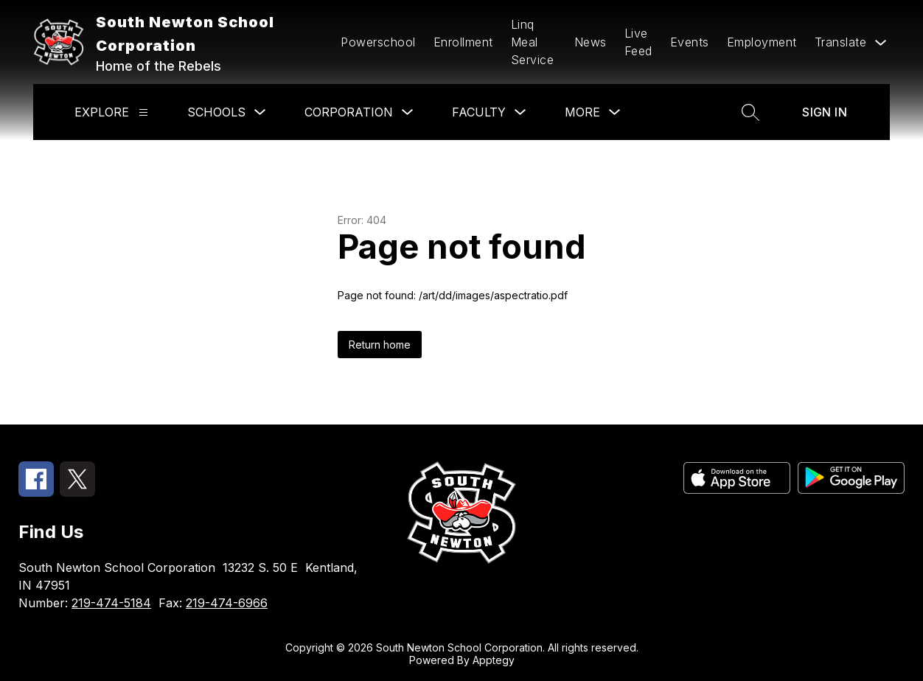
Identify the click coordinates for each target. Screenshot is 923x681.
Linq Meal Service (532, 42)
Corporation (348, 112)
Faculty (479, 112)
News (590, 42)
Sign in (824, 112)
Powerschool (378, 42)
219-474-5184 (111, 603)
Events (689, 42)
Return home (380, 344)
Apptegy (494, 660)
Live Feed (638, 42)
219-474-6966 (227, 603)
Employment (762, 42)
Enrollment (463, 42)
